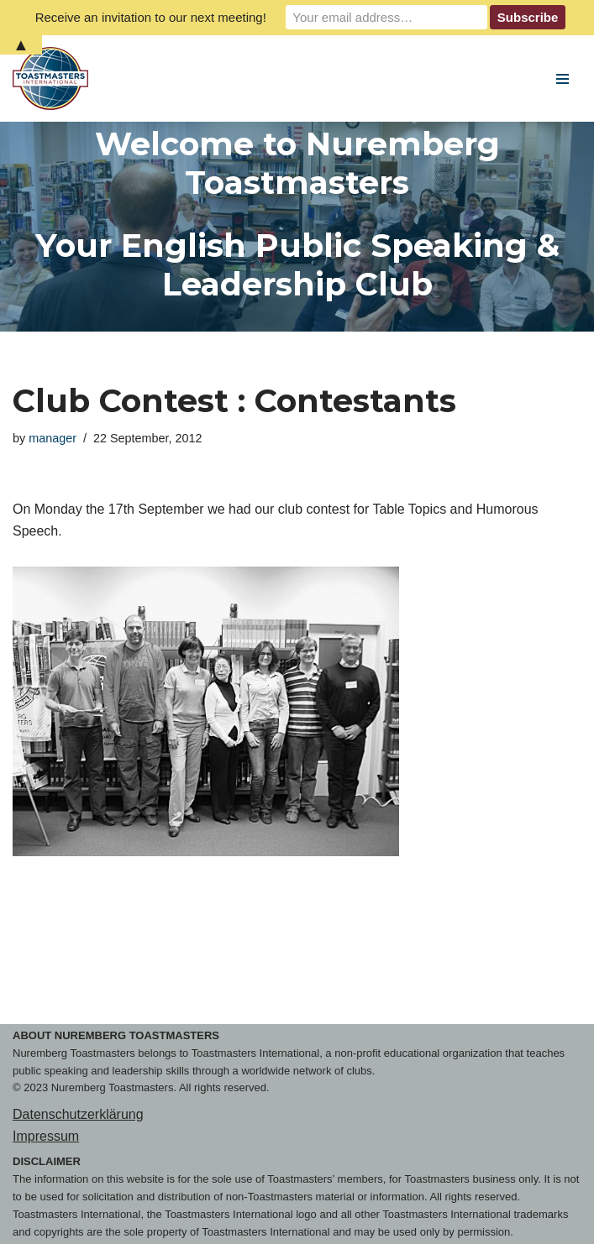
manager (52, 438)
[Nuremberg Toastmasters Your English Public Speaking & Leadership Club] (55, 78)
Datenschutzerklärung (78, 1114)
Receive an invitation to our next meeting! (150, 17)
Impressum (46, 1136)
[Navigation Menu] (562, 78)
